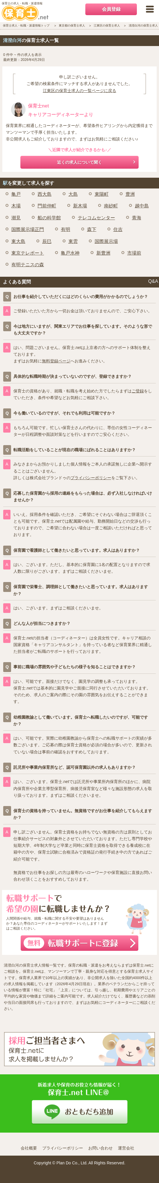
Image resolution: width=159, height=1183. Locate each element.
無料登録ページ (56, 361)
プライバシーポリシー (90, 477)
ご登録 (138, 391)
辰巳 (47, 241)
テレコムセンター (96, 217)
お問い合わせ (100, 1148)
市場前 (134, 253)
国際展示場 (106, 241)
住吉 (118, 229)
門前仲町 (47, 205)
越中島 (142, 205)
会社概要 (29, 1148)
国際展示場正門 (27, 229)
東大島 (18, 241)
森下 (91, 229)
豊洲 (130, 194)
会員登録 (111, 9)
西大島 (45, 194)
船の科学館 (49, 217)
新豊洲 (103, 253)
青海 (136, 217)
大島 (73, 194)
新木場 (80, 205)
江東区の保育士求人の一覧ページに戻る (79, 90)
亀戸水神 (70, 253)
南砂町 (111, 205)
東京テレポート (27, 253)
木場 (16, 205)
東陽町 (102, 194)
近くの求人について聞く (79, 162)
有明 (65, 229)
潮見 (16, 217)
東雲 (73, 241)
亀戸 (16, 194)
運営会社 (126, 1148)
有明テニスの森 (27, 264)
